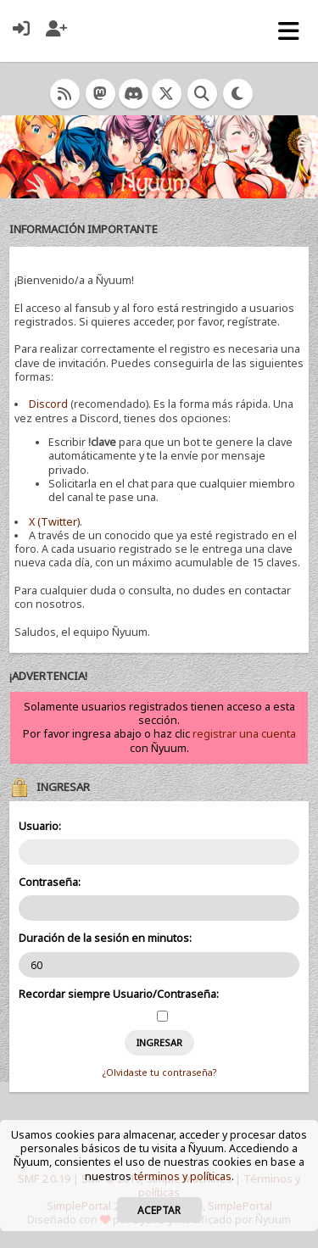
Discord (48, 404)
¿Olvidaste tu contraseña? (159, 1072)
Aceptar (159, 1210)
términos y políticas (183, 1176)
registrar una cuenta (244, 734)
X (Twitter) (54, 522)
